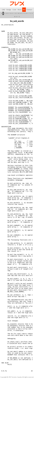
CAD (3, 9)
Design (8, 9)
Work (19, 9)
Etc (24, 9)
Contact (29, 9)
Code (14, 9)
